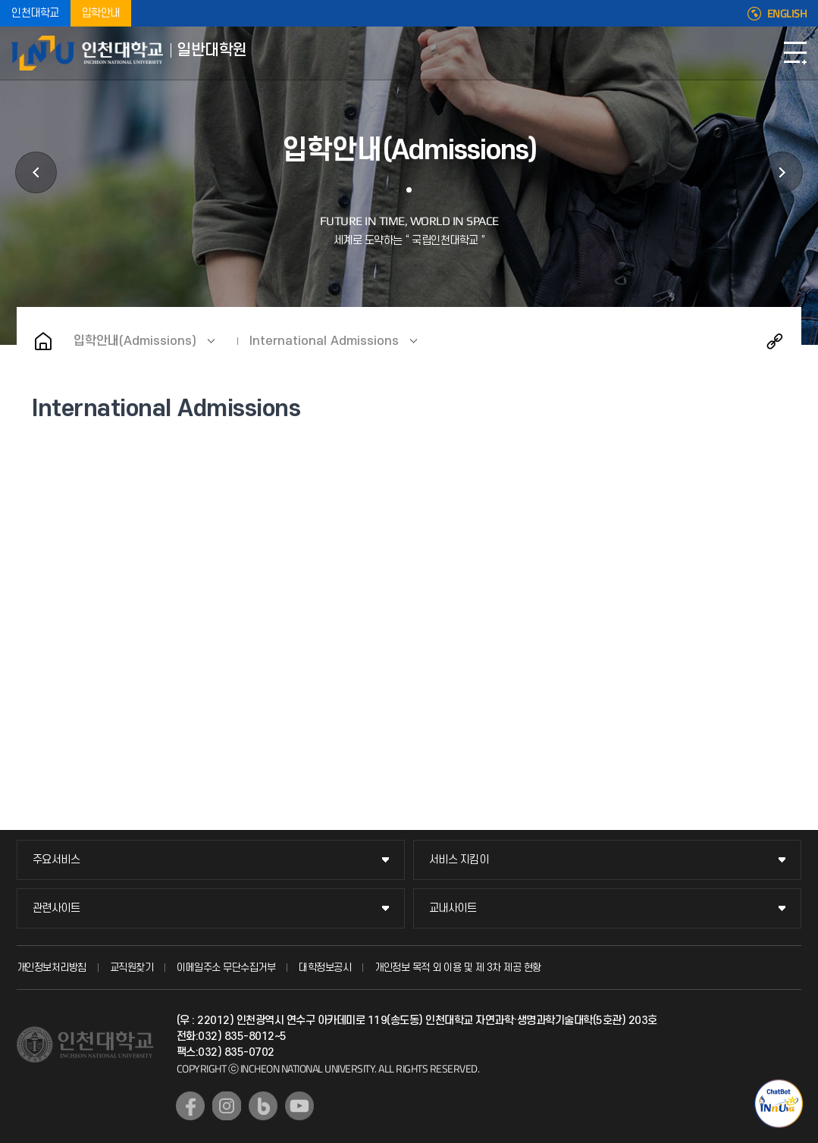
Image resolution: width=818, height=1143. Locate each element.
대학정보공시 (325, 967)
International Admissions (324, 341)
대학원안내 (36, 172)
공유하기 (775, 341)
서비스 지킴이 (459, 859)
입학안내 (101, 13)
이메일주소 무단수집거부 (226, 967)
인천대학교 (35, 13)
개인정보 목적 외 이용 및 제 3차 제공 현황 (458, 967)
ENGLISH (787, 13)
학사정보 (782, 172)
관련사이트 (56, 908)
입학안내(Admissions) (135, 341)
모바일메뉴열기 (795, 53)
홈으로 (43, 341)
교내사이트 (453, 908)
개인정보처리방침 (51, 967)
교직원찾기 (132, 967)
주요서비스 (56, 859)
